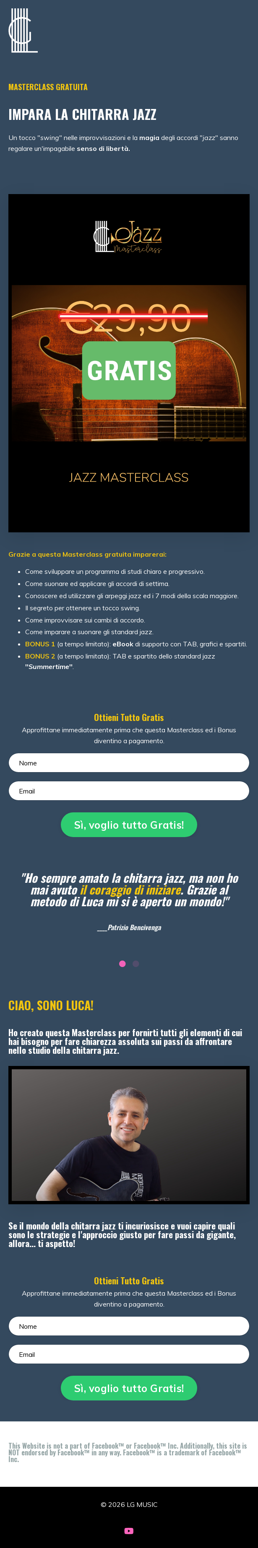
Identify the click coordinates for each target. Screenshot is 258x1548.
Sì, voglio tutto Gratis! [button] (129, 825)
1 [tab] (122, 963)
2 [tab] (136, 963)
